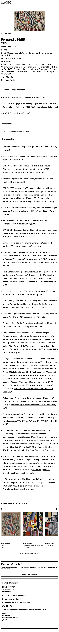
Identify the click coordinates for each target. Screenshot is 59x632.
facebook (3, 606)
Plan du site (5, 621)
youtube (7, 606)
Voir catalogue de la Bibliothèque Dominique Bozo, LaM (29, 450)
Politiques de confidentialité (10, 617)
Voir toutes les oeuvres (29, 553)
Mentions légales (7, 615)
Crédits (4, 613)
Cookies (4, 619)
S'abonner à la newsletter (29, 574)
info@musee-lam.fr (7, 591)
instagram (11, 606)
